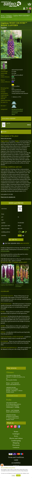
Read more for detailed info (8, 197)
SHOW (6, 132)
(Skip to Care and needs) (6, 138)
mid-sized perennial (17, 111)
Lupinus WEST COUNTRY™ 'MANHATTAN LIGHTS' (21, 286)
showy (13, 114)
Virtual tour (12, 395)
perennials (15, 112)
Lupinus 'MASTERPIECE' (7, 285)
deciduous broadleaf (17, 109)
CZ (26, 8)
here (18, 256)
